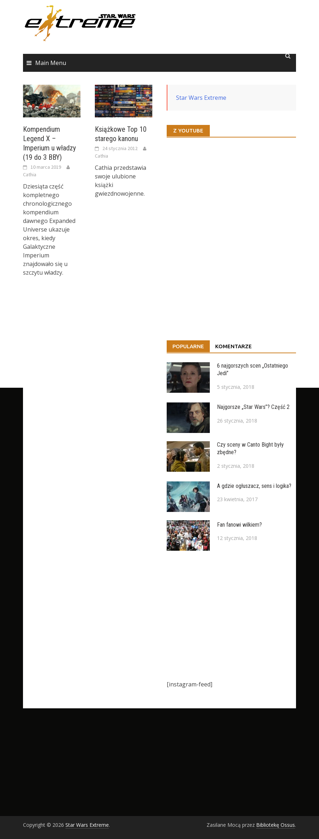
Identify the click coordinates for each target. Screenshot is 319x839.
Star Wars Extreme (201, 98)
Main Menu (50, 63)
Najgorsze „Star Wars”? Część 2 (253, 407)
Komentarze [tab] (233, 346)
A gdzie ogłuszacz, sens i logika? (254, 486)
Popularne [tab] (188, 346)
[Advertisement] (231, 615)
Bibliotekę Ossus (275, 824)
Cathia (29, 174)
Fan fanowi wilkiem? (239, 524)
